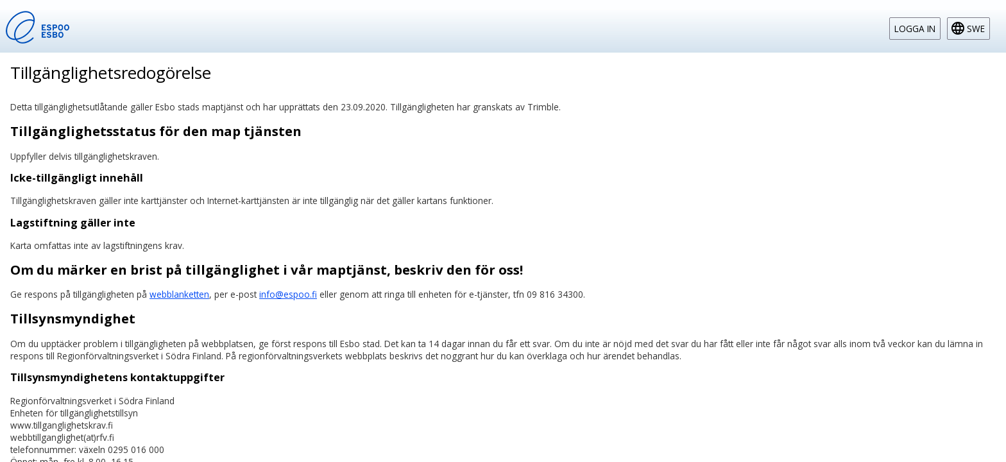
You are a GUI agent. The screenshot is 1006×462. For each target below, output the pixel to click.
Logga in (914, 28)
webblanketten (179, 294)
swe (976, 28)
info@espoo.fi (288, 294)
